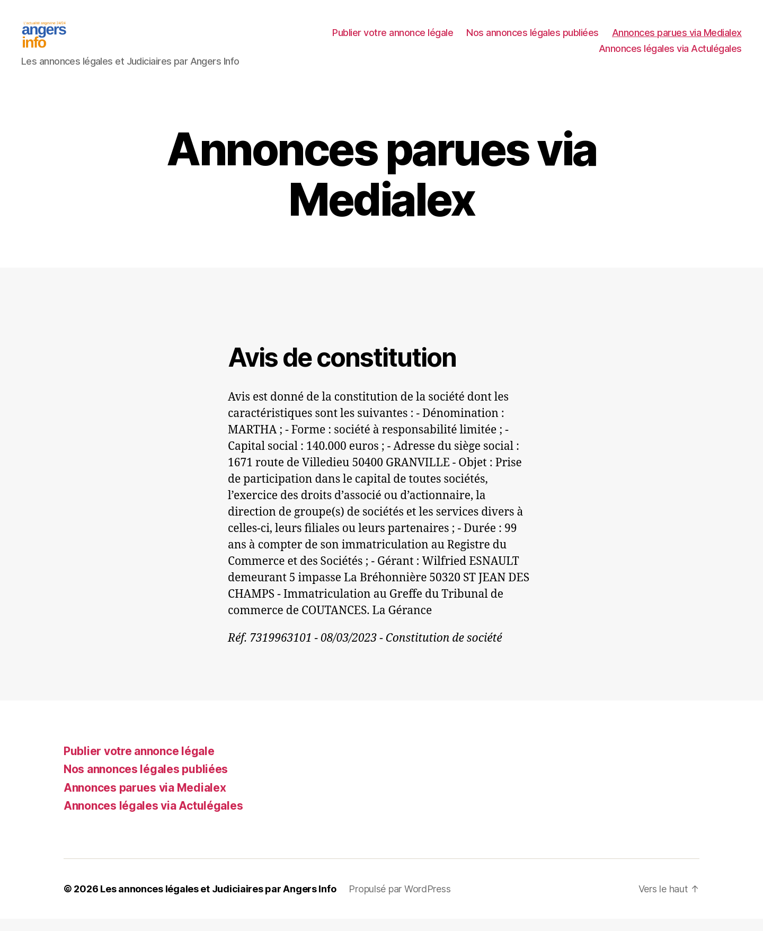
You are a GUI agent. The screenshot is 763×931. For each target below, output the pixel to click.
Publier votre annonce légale (392, 39)
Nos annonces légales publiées (532, 39)
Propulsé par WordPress (399, 901)
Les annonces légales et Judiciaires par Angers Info (218, 901)
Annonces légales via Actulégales (670, 54)
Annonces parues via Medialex (677, 39)
